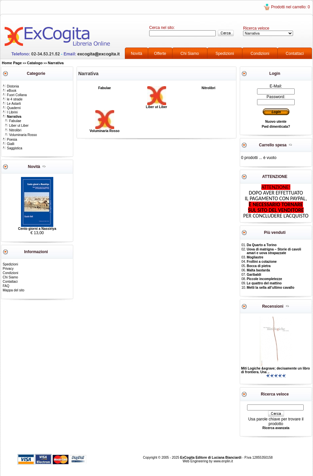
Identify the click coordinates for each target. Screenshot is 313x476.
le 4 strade (12, 99)
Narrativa (56, 63)
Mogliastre (255, 257)
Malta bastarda (258, 270)
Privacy (8, 268)
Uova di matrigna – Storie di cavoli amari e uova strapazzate (274, 251)
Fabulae (13, 121)
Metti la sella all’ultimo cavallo (270, 287)
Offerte (160, 53)
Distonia (10, 86)
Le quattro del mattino (264, 283)
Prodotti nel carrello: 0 (290, 7)
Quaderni (11, 108)
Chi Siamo (189, 53)
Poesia (9, 139)
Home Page (12, 63)
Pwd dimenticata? (276, 126)
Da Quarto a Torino (262, 245)
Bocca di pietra (259, 266)
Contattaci (295, 53)
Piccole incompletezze (264, 279)
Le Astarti (11, 103)
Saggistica (12, 148)
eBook (9, 90)
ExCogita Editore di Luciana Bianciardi (211, 457)
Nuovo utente (276, 121)
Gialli (8, 144)
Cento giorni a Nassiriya (37, 229)
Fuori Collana (14, 95)
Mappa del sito (13, 290)
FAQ (6, 286)
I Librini (10, 112)
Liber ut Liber (17, 125)
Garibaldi (254, 274)
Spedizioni (224, 53)
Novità (136, 53)
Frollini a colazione (262, 261)
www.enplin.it (223, 461)
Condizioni (260, 53)
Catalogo (35, 63)
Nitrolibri (13, 130)
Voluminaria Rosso (21, 135)
